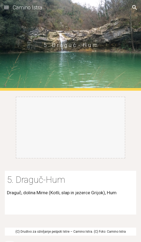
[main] (70, 45)
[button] (6, 7)
